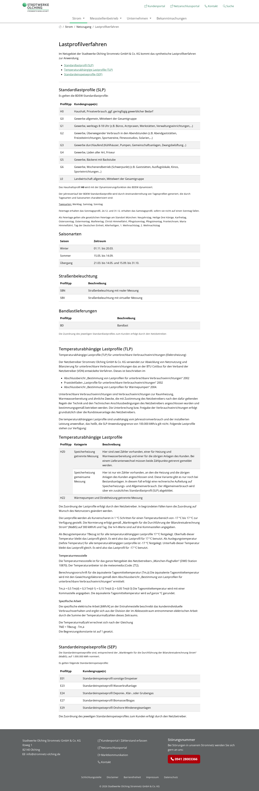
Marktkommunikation (113, 755)
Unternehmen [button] (138, 18)
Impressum (152, 777)
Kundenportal (154, 6)
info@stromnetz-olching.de (43, 754)
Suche (228, 6)
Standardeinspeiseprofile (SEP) (83, 74)
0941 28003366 (184, 759)
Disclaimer (112, 777)
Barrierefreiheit (132, 777)
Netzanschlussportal (184, 6)
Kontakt (211, 6)
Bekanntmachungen (172, 18)
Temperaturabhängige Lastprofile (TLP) (88, 70)
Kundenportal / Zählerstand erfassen (122, 740)
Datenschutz (171, 777)
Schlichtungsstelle (91, 777)
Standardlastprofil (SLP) (78, 65)
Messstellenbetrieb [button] (104, 18)
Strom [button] (77, 18)
